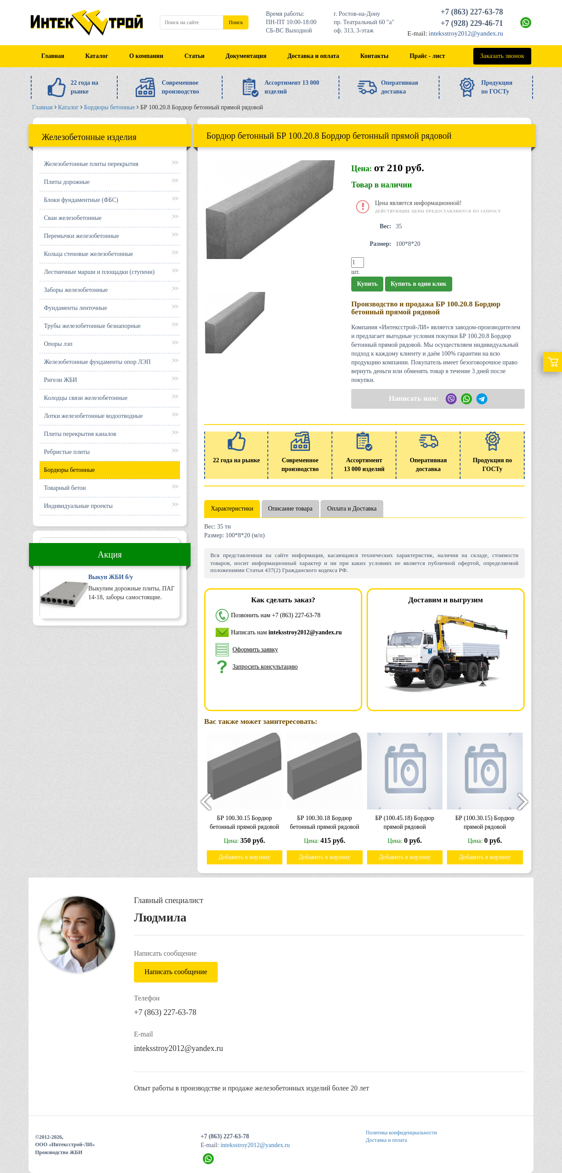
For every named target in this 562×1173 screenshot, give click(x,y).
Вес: (386, 226)
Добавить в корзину (248, 857)
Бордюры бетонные (69, 470)
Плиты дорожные (67, 182)
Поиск (236, 22)
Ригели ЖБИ (60, 380)
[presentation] (202, 801)
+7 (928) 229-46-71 (472, 23)
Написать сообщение (175, 971)
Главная (52, 56)
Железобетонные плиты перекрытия (91, 164)
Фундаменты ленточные (75, 308)
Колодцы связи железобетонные (85, 398)
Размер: (380, 244)
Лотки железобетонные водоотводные (93, 416)
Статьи (194, 56)
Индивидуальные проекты (78, 506)
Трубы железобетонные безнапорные (92, 326)
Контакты (374, 56)
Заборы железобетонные (76, 290)
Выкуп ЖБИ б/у (110, 577)
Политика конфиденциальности (401, 1133)
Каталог (96, 56)
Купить (367, 284)
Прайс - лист (427, 56)
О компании (146, 56)
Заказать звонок (502, 55)
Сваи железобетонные (72, 218)
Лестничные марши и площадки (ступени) (99, 272)
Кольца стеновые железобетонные (88, 254)
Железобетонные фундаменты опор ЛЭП (97, 362)
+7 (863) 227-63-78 (472, 11)
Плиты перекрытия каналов (80, 434)
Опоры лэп (58, 344)
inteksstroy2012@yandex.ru (466, 33)
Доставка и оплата (313, 56)
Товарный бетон (65, 488)
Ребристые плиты (67, 452)
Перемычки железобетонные (81, 236)
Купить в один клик (419, 284)
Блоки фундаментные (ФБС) (81, 200)
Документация (246, 56)
